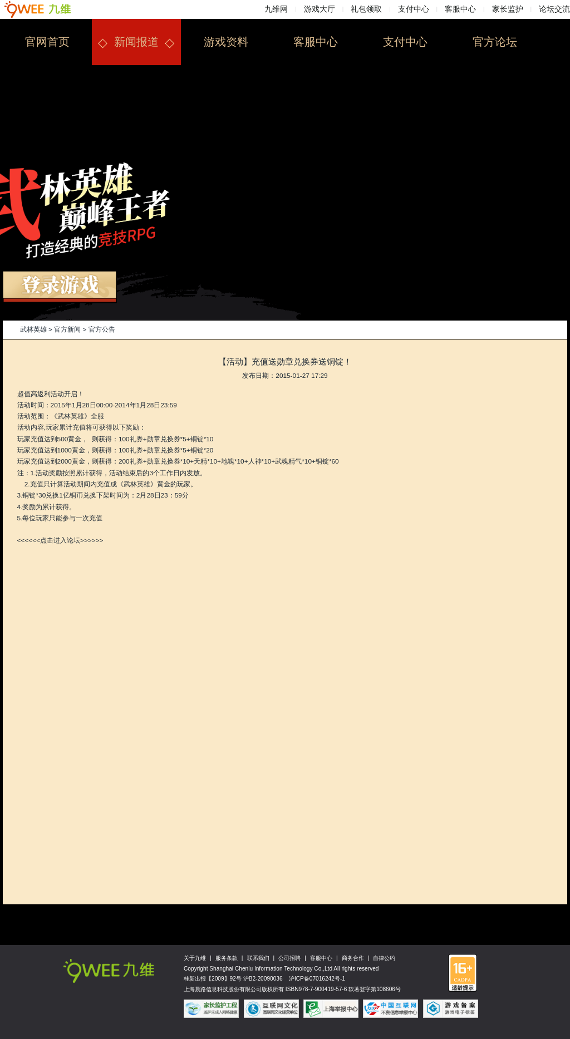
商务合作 (353, 958)
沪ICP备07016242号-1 (317, 979)
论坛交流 (554, 9)
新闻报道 (136, 42)
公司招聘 (289, 958)
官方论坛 (495, 42)
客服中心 (460, 9)
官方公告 (102, 329)
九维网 (276, 9)
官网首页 (47, 42)
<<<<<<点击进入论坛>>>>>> (60, 540)
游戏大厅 (319, 9)
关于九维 (195, 958)
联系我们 (258, 958)
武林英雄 (33, 329)
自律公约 (384, 958)
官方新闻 (67, 329)
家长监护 (507, 9)
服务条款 (226, 958)
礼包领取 (366, 9)
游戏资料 (226, 42)
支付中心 (413, 9)
